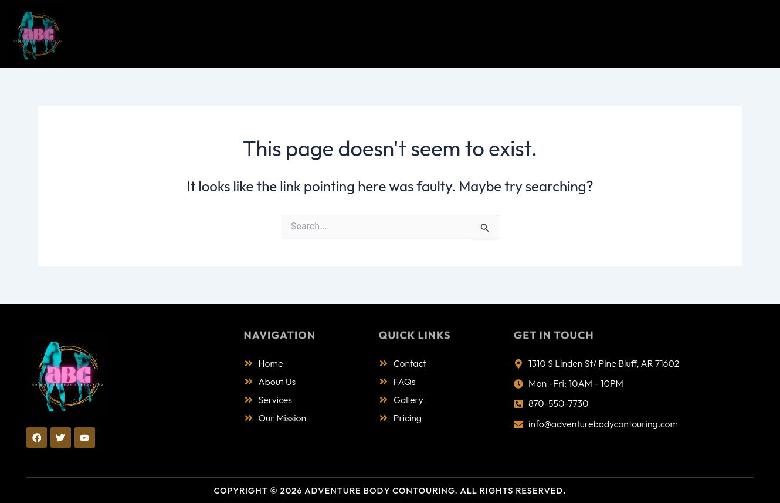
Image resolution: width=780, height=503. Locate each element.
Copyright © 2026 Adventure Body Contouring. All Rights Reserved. (390, 490)
